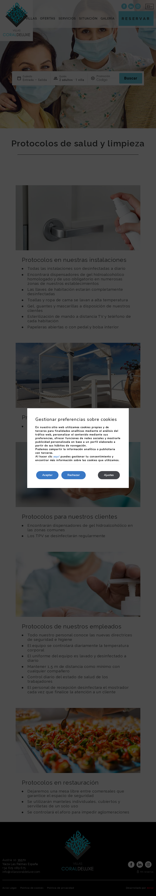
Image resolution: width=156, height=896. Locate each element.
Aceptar (47, 475)
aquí (56, 456)
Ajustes (109, 475)
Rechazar (73, 475)
